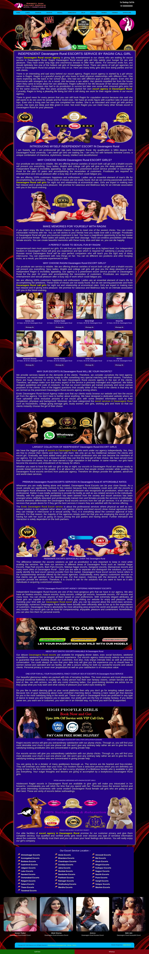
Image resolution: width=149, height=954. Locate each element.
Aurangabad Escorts (30, 858)
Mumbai (104, 12)
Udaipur (49, 12)
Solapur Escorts (102, 884)
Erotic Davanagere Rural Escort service (42, 506)
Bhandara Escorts (66, 858)
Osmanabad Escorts (30, 878)
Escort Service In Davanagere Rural (57, 945)
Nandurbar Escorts (66, 874)
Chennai (115, 12)
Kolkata (93, 12)
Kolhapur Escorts (103, 868)
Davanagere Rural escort (59, 602)
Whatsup (112, 952)
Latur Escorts (27, 871)
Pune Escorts (101, 878)
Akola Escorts (64, 855)
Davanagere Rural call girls (31, 182)
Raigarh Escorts (28, 881)
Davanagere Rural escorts (42, 655)
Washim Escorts (102, 887)
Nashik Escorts (102, 874)
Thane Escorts (27, 887)
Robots (74, 945)
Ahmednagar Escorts (30, 855)
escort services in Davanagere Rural (114, 401)
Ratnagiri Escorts (66, 881)
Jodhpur (38, 12)
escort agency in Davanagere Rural (112, 89)
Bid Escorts (100, 858)
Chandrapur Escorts (67, 861)
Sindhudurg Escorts (67, 884)
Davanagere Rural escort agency (42, 57)
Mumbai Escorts (65, 871)
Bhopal (60, 12)
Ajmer (27, 12)
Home (18, 12)
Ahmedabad (72, 12)
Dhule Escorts (101, 861)
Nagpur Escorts (102, 871)
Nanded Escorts (28, 874)
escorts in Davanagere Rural (62, 450)
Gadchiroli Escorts (29, 865)
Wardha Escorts (65, 887)
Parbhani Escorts (66, 878)
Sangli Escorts (102, 881)
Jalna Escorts (64, 868)
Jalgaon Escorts (28, 868)
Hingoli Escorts (102, 865)
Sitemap (69, 945)
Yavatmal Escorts (29, 891)
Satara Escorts (27, 884)
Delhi (83, 12)
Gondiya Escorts (65, 865)
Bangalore (127, 12)
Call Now (37, 952)
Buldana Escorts (28, 861)
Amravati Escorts (103, 855)
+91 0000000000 (126, 6)
